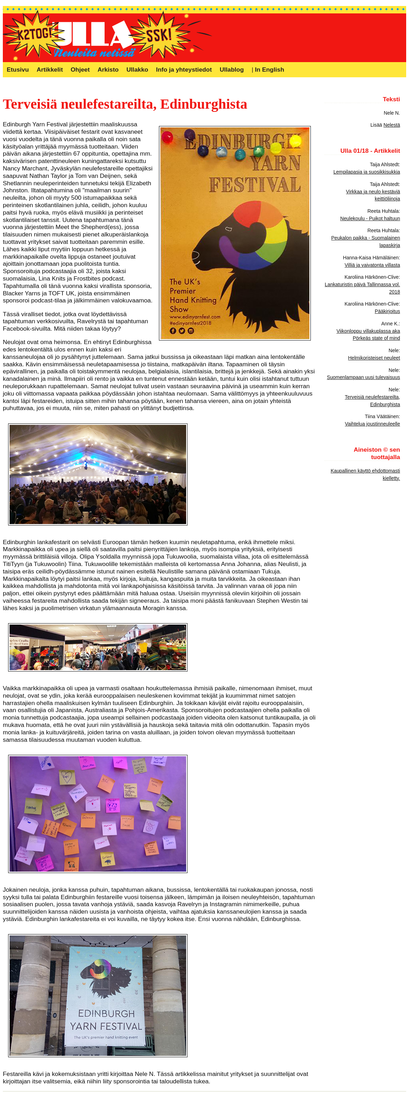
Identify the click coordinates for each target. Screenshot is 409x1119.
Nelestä (392, 125)
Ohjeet (80, 69)
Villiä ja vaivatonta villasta (372, 265)
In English (269, 69)
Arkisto (108, 69)
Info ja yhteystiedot (184, 69)
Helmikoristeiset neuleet (374, 358)
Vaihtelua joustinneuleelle (372, 424)
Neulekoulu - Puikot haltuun (370, 218)
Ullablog (232, 69)
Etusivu (18, 69)
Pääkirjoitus (387, 311)
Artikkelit (50, 69)
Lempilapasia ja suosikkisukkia (366, 172)
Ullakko (137, 69)
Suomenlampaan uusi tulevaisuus (363, 377)
